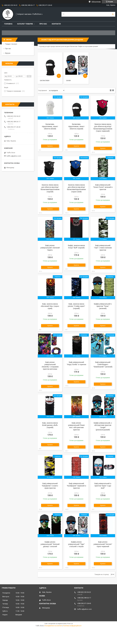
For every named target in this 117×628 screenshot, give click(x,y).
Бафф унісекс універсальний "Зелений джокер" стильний (50, 544)
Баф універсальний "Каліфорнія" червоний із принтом (76, 486)
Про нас (43, 24)
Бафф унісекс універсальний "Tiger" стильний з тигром (76, 544)
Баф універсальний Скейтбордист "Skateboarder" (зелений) (102, 364)
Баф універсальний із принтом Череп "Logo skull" (102, 486)
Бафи (68, 80)
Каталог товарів (25, 24)
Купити (50, 146)
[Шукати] (112, 14)
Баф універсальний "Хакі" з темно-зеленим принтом (103, 247)
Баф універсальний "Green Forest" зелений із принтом (103, 187)
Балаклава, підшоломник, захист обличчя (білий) (50, 126)
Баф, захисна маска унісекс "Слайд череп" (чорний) (76, 306)
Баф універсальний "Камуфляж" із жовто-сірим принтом (50, 486)
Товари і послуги (11, 44)
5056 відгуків (96, 2)
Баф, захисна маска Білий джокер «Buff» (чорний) (50, 425)
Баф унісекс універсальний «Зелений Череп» (50, 247)
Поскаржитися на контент (53, 626)
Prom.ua (70, 623)
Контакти (56, 24)
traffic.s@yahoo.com (14, 156)
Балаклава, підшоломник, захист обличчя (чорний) (76, 126)
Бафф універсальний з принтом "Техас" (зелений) (103, 306)
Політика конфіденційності (72, 626)
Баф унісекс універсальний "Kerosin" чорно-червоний (102, 544)
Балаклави (44, 80)
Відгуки (7, 53)
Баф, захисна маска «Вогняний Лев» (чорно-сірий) (50, 306)
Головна (8, 24)
